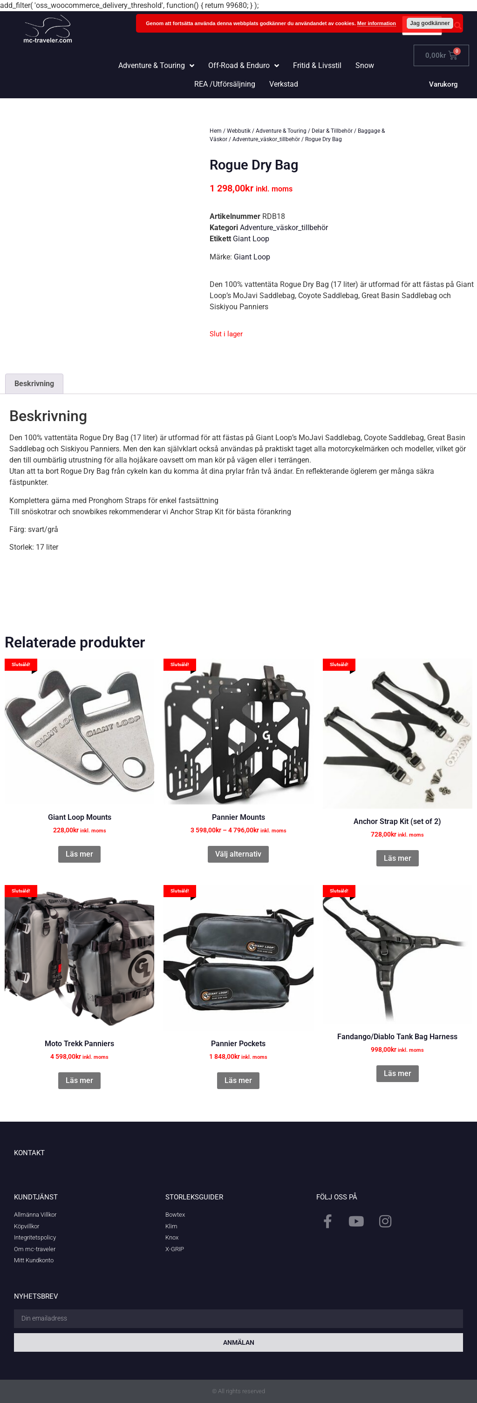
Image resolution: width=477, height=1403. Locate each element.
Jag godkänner (430, 23)
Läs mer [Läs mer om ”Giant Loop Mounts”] (79, 854)
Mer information (376, 23)
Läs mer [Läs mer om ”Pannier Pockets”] (238, 1080)
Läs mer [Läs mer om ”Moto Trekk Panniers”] (79, 1080)
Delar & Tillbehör (332, 131)
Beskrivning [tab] (34, 383)
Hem (216, 131)
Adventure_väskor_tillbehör (266, 139)
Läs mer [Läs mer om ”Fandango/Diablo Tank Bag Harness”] (397, 1073)
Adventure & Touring (281, 131)
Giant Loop (251, 238)
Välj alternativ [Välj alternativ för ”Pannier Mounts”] (238, 854)
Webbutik (239, 131)
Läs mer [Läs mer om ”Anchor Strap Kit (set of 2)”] (397, 858)
